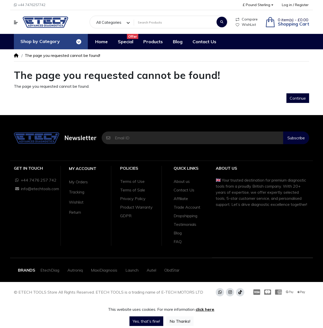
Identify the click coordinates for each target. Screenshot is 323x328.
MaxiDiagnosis (104, 270)
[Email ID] (199, 138)
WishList (246, 24)
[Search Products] (174, 22)
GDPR (125, 215)
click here (205, 309)
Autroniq (75, 270)
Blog (178, 232)
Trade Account (187, 207)
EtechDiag (49, 270)
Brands (26, 270)
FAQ (178, 241)
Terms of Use (132, 181)
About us (182, 181)
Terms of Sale (132, 189)
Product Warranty (136, 207)
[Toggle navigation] (78, 41)
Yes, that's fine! (146, 321)
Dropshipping (185, 215)
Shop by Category (40, 41)
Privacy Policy (133, 198)
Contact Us (184, 189)
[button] (258, 5)
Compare (247, 19)
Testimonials (185, 224)
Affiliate (181, 198)
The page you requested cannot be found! (62, 55)
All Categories (108, 22)
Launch (132, 270)
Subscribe (296, 137)
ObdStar (171, 270)
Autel (151, 270)
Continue (298, 98)
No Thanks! (180, 321)
